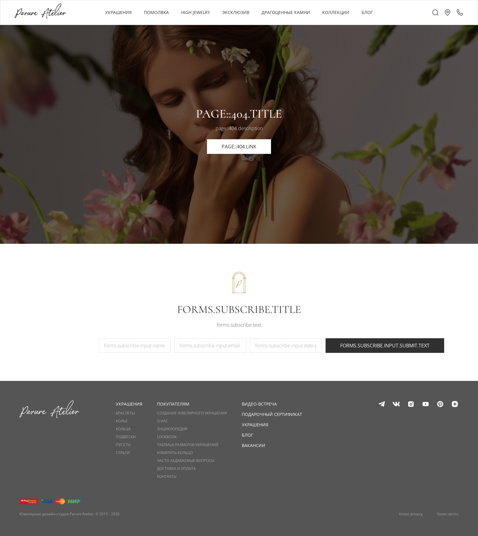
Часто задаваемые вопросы (185, 460)
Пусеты (123, 444)
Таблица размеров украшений (187, 444)
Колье (122, 421)
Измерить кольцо (175, 452)
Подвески (126, 437)
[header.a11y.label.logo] (40, 12)
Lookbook (167, 437)
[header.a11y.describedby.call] (459, 12)
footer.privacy (411, 514)
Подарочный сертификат (272, 414)
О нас (162, 421)
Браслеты (125, 413)
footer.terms (447, 514)
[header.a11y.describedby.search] (435, 12)
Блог (247, 435)
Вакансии (253, 445)
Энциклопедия (172, 429)
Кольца (123, 429)
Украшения (255, 425)
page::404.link (239, 146)
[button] (447, 12)
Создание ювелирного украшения (192, 413)
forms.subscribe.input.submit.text (385, 345)
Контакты (167, 476)
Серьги (123, 452)
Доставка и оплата (176, 468)
